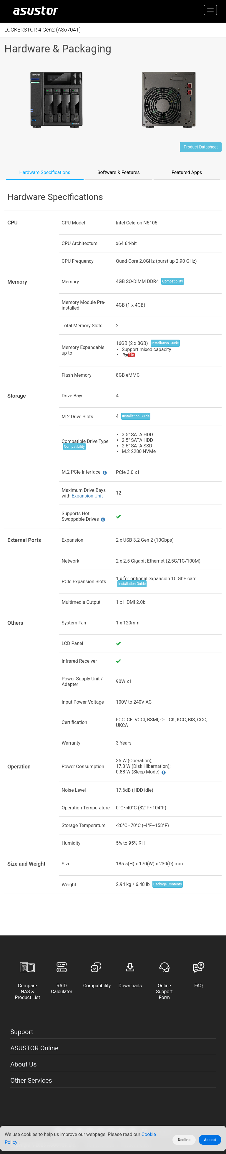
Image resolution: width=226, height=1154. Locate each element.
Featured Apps (187, 172)
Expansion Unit (87, 496)
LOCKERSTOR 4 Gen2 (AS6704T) (42, 30)
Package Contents (167, 884)
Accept (210, 1140)
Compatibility (172, 281)
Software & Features (118, 172)
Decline (184, 1140)
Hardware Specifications (44, 172)
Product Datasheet (201, 147)
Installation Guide (165, 343)
